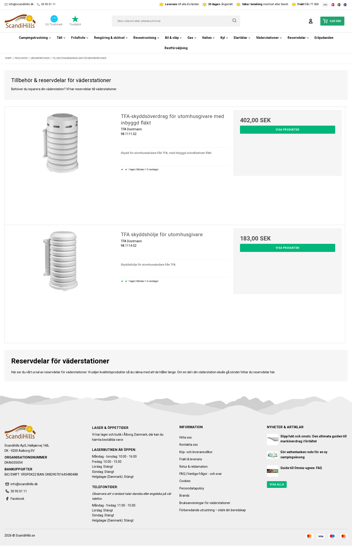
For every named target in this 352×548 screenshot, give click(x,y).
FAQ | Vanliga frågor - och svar (200, 474)
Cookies (185, 481)
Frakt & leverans (190, 459)
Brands (184, 495)
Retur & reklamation (193, 466)
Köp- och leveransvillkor (196, 452)
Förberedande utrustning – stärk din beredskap (212, 510)
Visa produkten (287, 129)
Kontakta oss (188, 444)
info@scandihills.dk (18, 4)
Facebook (14, 498)
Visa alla (277, 484)
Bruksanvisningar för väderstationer (204, 503)
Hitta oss (185, 437)
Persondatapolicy (191, 488)
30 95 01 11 (46, 4)
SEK (325, 4)
